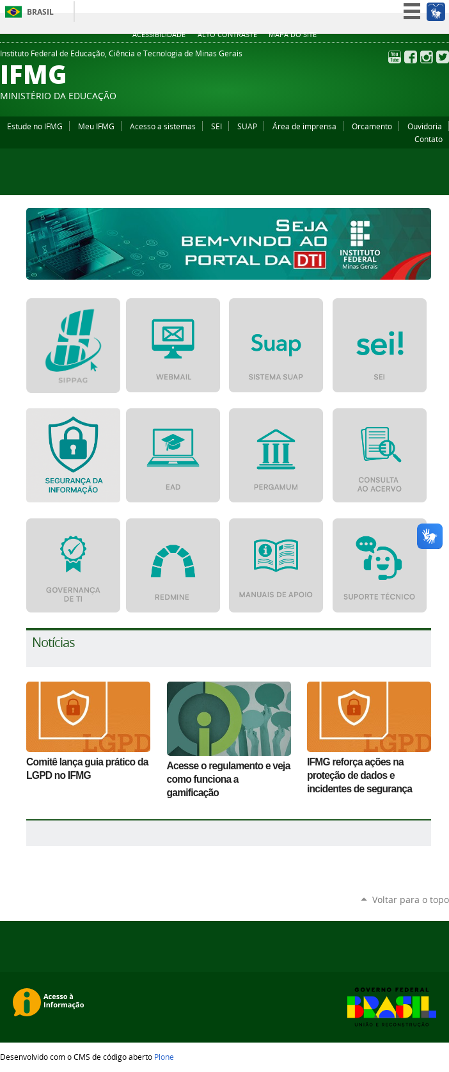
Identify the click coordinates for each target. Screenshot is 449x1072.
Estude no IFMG (35, 126)
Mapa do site (293, 34)
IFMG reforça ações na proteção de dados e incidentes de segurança (359, 775)
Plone (164, 1057)
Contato (428, 139)
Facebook (410, 57)
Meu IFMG (96, 126)
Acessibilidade (158, 34)
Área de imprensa (304, 126)
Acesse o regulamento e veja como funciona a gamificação (228, 779)
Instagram (426, 57)
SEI (216, 126)
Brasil (40, 11)
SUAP (247, 126)
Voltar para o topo (410, 899)
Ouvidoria (424, 126)
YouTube (394, 57)
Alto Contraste (227, 34)
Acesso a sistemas (163, 126)
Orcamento (372, 126)
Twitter (442, 57)
